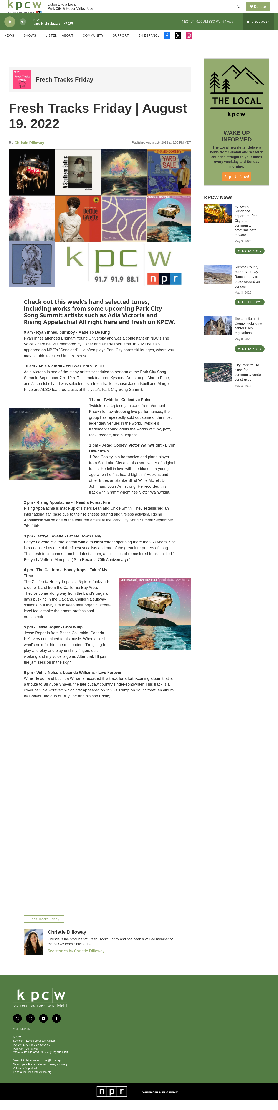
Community (93, 45)
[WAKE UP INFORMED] (236, 100)
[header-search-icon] (241, 11)
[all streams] (258, 31)
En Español (149, 45)
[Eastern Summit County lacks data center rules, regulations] (218, 335)
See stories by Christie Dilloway (76, 960)
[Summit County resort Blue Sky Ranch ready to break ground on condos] (218, 284)
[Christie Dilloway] (33, 952)
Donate (262, 11)
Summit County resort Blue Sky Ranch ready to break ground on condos (247, 286)
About (67, 45)
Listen (52, 45)
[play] (9, 31)
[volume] (22, 32)
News (9, 45)
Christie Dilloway (29, 153)
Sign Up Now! (236, 186)
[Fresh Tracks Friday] (22, 89)
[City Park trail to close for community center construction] (218, 382)
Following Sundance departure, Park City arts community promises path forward (246, 230)
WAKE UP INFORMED (237, 145)
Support (121, 45)
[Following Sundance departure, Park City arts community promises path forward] (218, 223)
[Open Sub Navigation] (17, 45)
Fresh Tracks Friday (64, 89)
